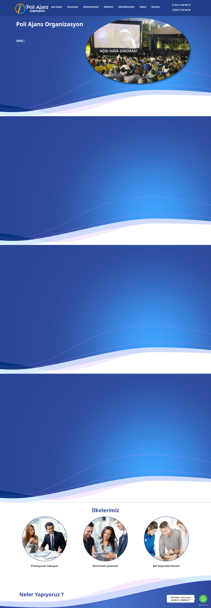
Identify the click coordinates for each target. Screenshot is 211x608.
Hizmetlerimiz (91, 6)
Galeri (143, 6)
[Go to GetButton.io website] (203, 605)
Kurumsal (72, 6)
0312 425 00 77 (181, 4)
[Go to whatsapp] (203, 599)
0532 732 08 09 (182, 9)
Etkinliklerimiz (126, 6)
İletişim (155, 6)
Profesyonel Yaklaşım (44, 566)
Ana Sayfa (56, 6)
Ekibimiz (108, 6)
